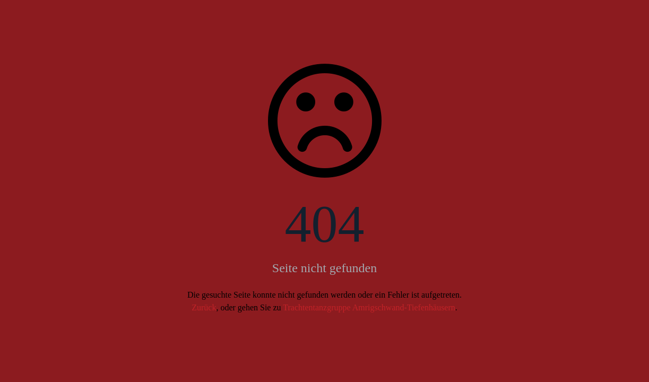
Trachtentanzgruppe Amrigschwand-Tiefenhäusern (369, 307)
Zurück (204, 307)
